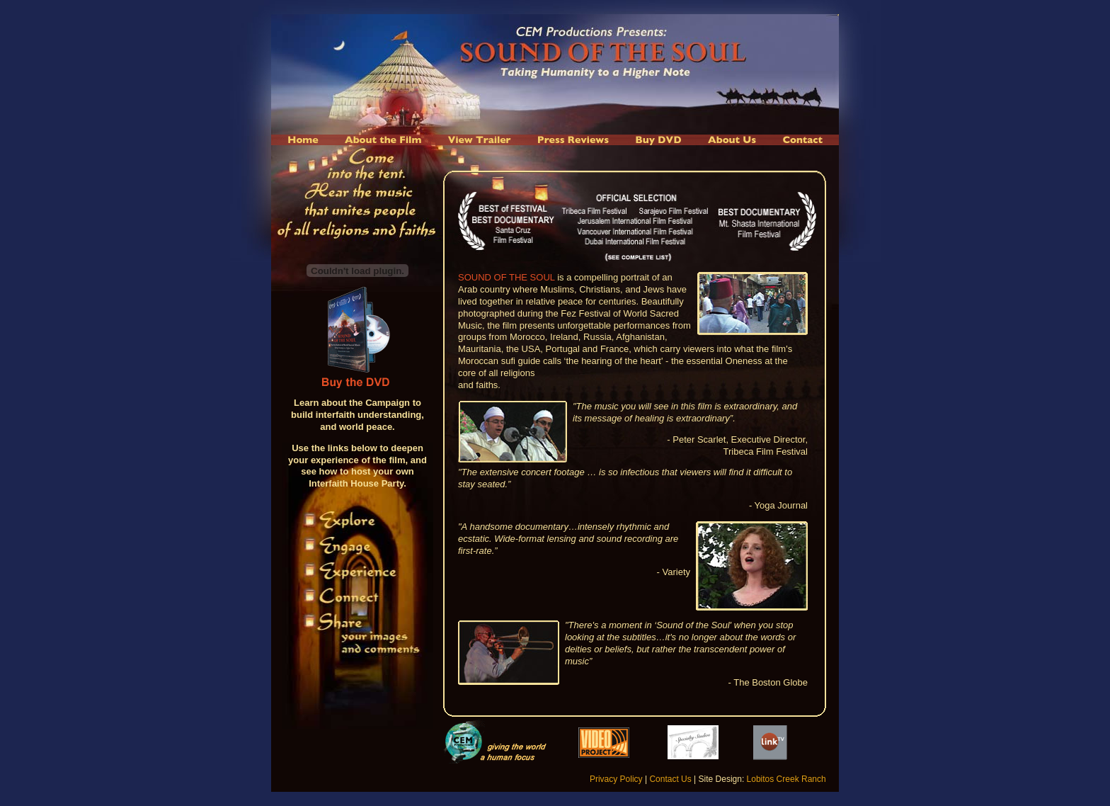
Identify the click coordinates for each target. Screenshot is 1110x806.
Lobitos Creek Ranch (786, 779)
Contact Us (670, 779)
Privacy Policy (616, 779)
